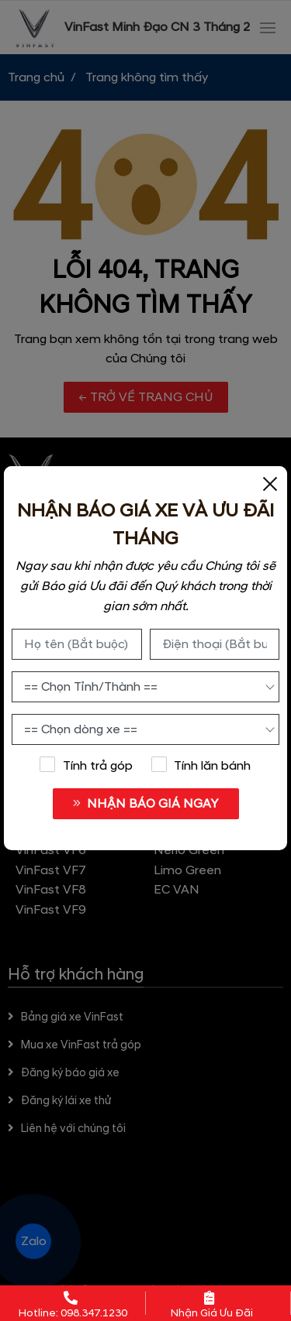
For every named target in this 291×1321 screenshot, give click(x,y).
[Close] (270, 483)
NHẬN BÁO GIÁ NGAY (145, 803)
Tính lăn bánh (201, 765)
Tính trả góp (86, 765)
